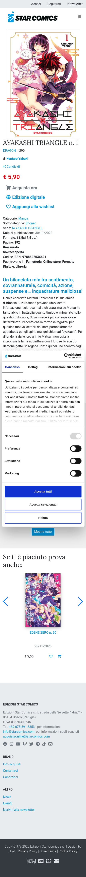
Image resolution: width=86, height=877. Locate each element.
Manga (23, 218)
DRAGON (10, 151)
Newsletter (75, 4)
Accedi (36, 4)
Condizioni (10, 777)
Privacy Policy (27, 851)
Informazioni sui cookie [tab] (64, 367)
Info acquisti (12, 764)
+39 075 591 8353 (22, 727)
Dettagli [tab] (33, 367)
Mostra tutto (43, 532)
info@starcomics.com (18, 732)
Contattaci (10, 771)
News (7, 797)
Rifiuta (43, 517)
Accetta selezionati (43, 504)
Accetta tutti (43, 491)
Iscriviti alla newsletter (19, 810)
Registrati (54, 4)
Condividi (11, 167)
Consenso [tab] (12, 367)
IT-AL (12, 851)
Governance (47, 851)
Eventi (7, 803)
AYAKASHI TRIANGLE (27, 228)
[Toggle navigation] (80, 17)
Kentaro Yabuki (17, 159)
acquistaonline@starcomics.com (26, 736)
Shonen (31, 223)
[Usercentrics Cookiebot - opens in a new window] (63, 355)
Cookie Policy (68, 851)
